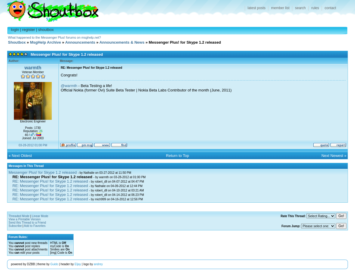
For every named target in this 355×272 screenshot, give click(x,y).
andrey (98, 264)
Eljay (77, 264)
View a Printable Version (24, 219)
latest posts (257, 8)
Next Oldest (22, 155)
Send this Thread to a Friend (27, 222)
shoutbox (46, 29)
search (300, 8)
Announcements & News (121, 42)
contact (330, 8)
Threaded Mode (19, 216)
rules (315, 8)
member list (280, 8)
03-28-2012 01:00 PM (33, 145)
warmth (33, 67)
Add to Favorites (35, 225)
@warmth (69, 85)
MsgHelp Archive (45, 42)
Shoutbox (49, 9)
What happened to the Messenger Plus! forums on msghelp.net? (54, 37)
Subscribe (15, 225)
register (28, 29)
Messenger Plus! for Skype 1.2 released (43, 172)
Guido (54, 264)
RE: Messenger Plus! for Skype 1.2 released (50, 181)
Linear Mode (40, 216)
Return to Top (177, 155)
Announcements (80, 42)
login (15, 29)
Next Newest (332, 155)
